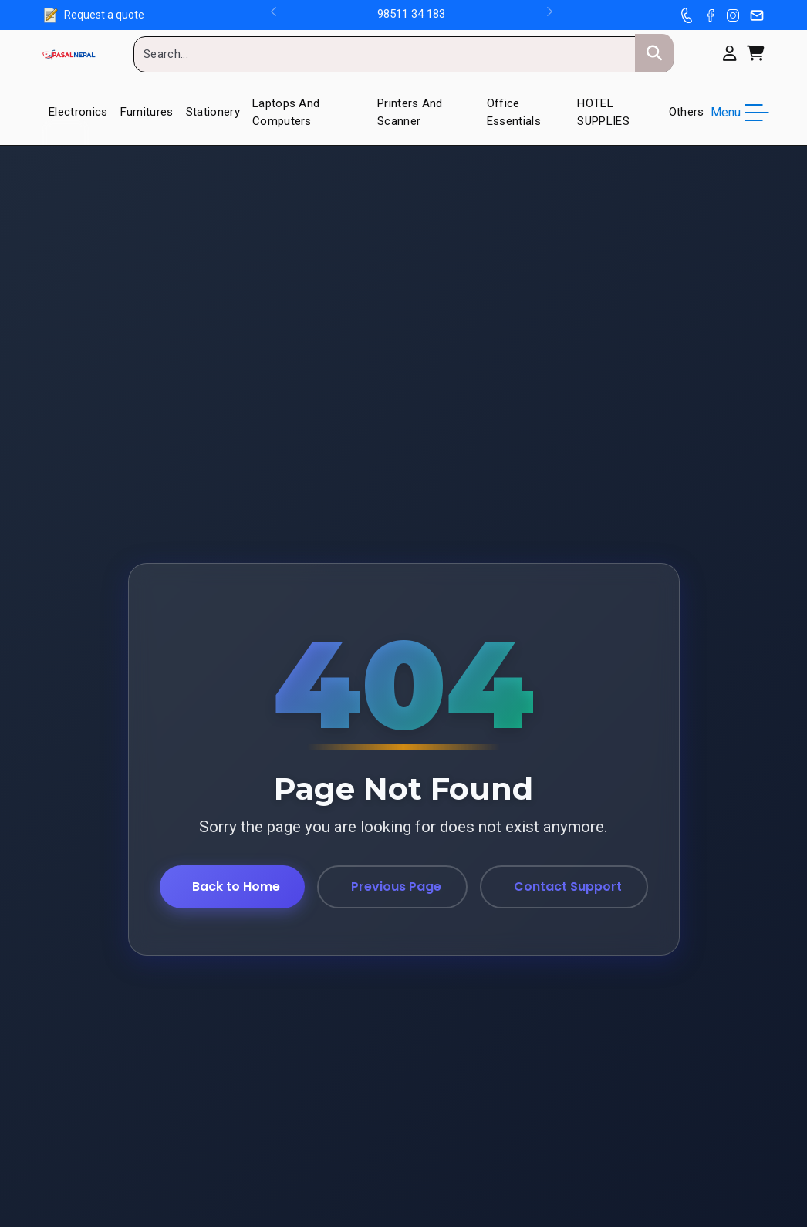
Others (686, 112)
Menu (738, 112)
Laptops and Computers (286, 112)
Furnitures (147, 112)
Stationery (213, 112)
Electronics (78, 112)
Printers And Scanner (410, 112)
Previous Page (396, 886)
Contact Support (568, 886)
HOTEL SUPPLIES (603, 112)
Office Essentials (514, 112)
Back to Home (236, 886)
